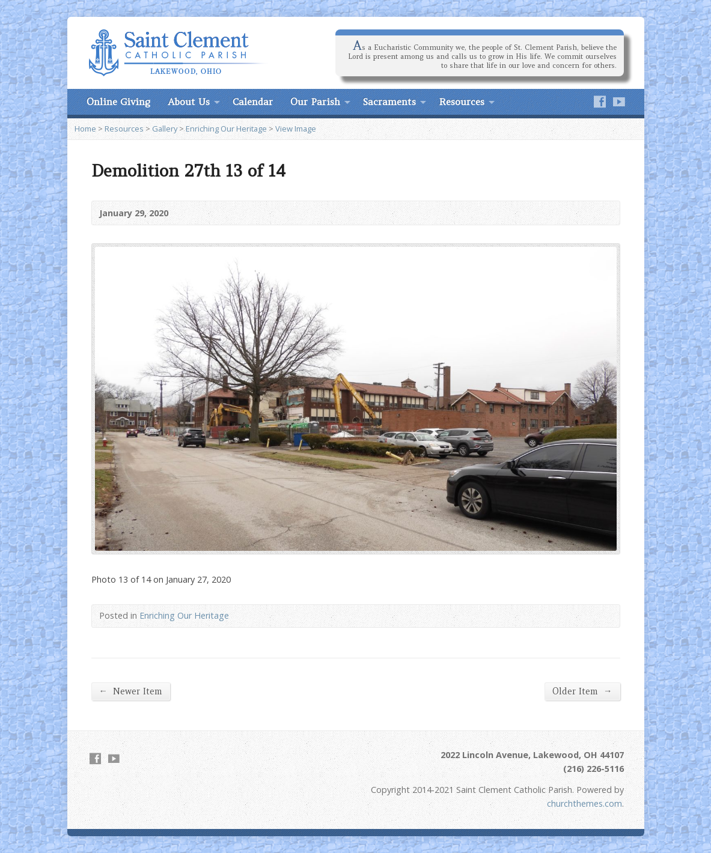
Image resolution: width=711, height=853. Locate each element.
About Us (189, 102)
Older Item (582, 691)
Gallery (164, 128)
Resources (461, 102)
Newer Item (130, 691)
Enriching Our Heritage (226, 128)
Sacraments (389, 102)
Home (85, 128)
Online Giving (118, 102)
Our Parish (315, 102)
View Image (295, 128)
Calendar (253, 102)
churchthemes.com (584, 803)
